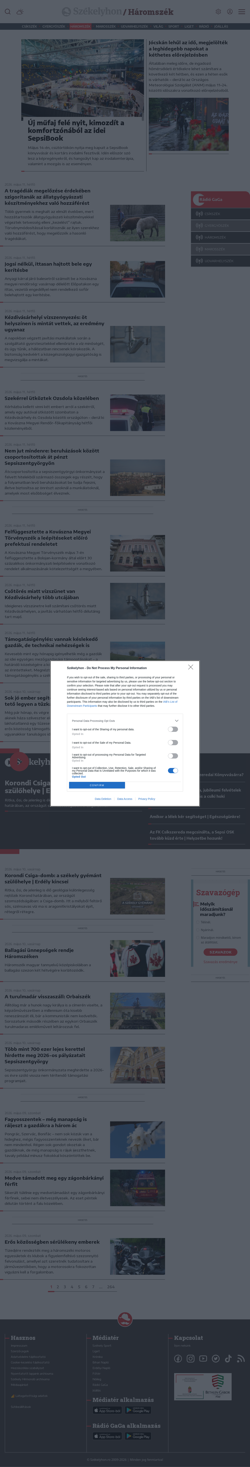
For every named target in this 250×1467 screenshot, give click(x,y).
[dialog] (125, 733)
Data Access (124, 798)
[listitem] (125, 721)
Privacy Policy (146, 798)
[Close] (192, 668)
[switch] (173, 729)
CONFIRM (97, 785)
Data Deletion (103, 798)
